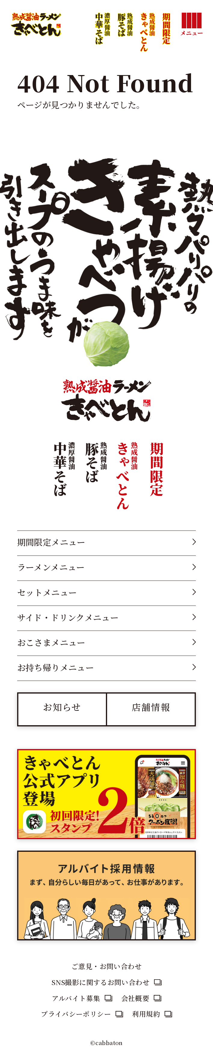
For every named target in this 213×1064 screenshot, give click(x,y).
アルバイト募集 (76, 998)
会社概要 (135, 998)
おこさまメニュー (51, 642)
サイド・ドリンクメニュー (68, 617)
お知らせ (62, 706)
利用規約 (146, 1013)
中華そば (102, 40)
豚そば (125, 40)
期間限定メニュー (51, 542)
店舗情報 (151, 706)
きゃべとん (147, 40)
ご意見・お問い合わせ (106, 966)
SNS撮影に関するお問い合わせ (100, 982)
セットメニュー (47, 592)
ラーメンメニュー (51, 567)
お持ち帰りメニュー (55, 667)
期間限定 (166, 28)
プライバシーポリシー (76, 1013)
